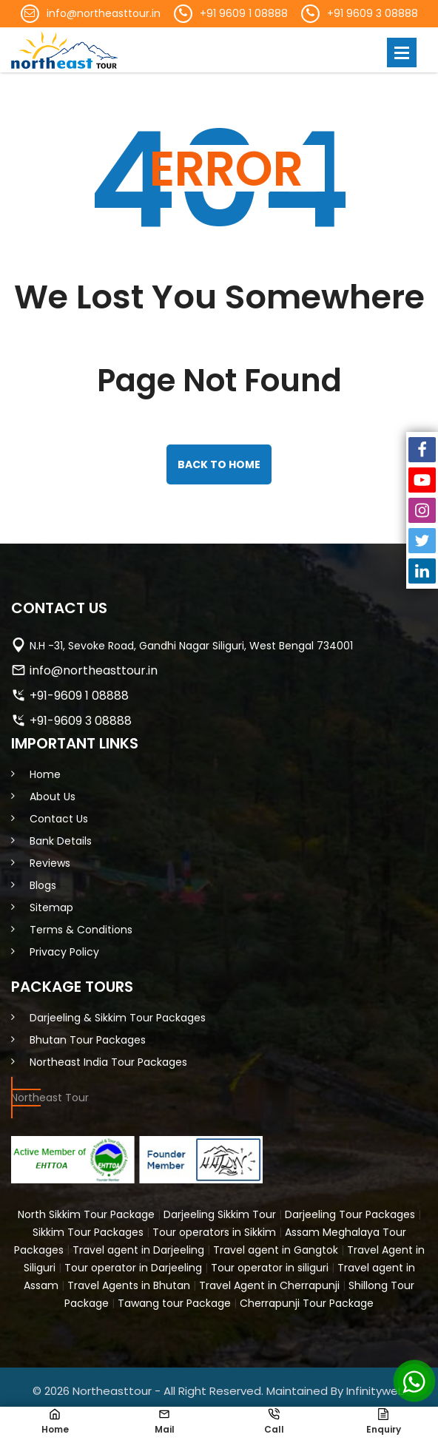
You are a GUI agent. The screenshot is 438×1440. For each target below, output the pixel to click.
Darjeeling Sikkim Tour (220, 1214)
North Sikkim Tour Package (86, 1214)
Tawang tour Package (174, 1303)
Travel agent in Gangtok (275, 1250)
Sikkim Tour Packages (88, 1232)
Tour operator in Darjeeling (133, 1267)
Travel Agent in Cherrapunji (269, 1285)
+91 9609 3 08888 (372, 13)
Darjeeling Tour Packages (350, 1214)
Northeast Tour (50, 1097)
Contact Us (59, 818)
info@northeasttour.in (104, 13)
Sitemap (51, 907)
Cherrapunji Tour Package (307, 1303)
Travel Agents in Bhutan (128, 1285)
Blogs (43, 885)
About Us (52, 796)
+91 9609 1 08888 (244, 13)
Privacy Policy (64, 951)
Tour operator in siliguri (269, 1267)
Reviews (50, 863)
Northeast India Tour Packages (108, 1062)
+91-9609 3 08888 (81, 720)
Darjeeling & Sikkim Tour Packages (118, 1017)
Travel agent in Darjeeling (138, 1250)
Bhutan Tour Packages (88, 1039)
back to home (219, 464)
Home (45, 774)
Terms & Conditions (81, 929)
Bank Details (61, 841)
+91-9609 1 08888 (79, 695)
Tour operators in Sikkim (214, 1232)
